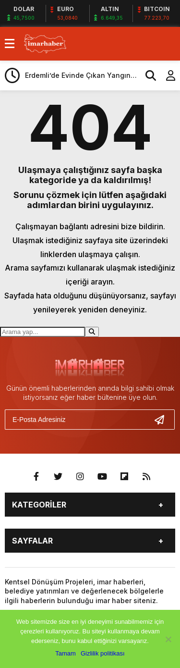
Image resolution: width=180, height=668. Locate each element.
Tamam (65, 653)
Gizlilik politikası (103, 653)
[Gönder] (163, 419)
